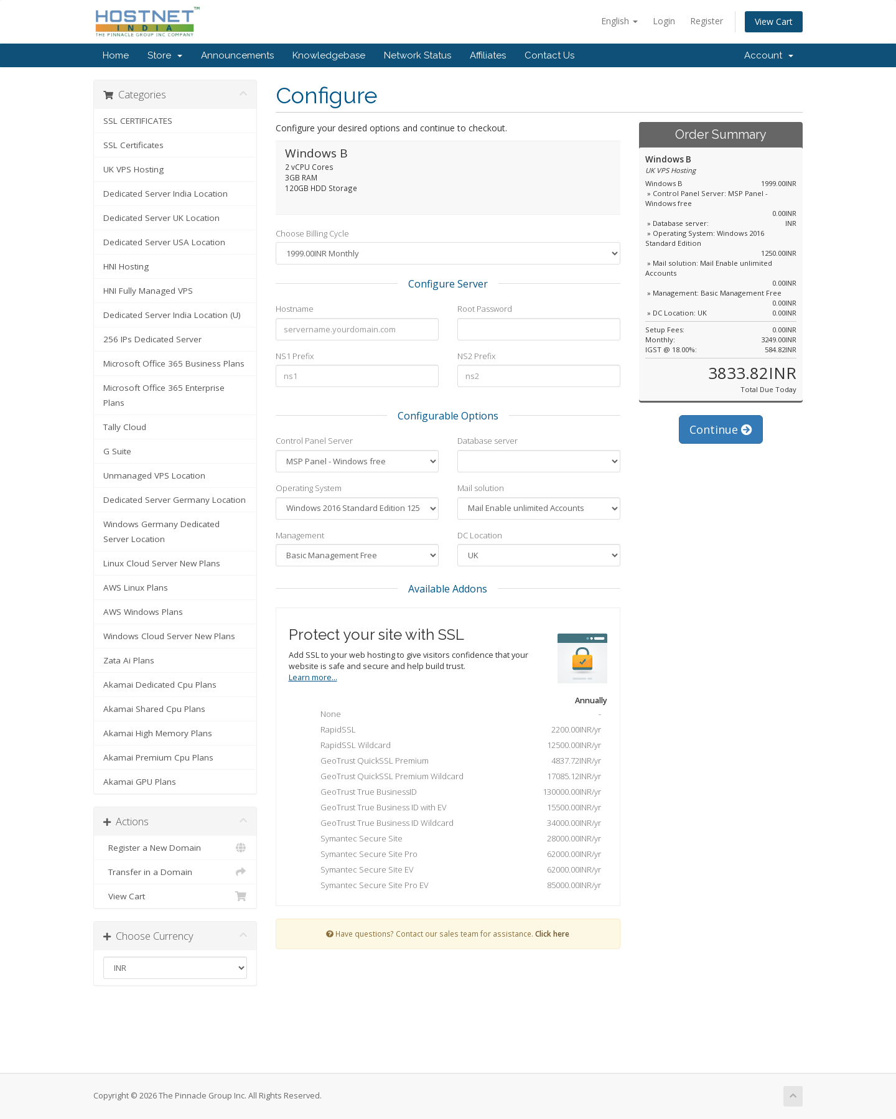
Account (768, 55)
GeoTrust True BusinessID (451, 793)
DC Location (479, 535)
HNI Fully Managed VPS (148, 290)
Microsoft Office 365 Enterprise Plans (164, 395)
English (619, 21)
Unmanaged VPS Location (154, 475)
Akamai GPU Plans (139, 781)
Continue (720, 429)
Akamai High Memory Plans (157, 733)
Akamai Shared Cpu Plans (154, 708)
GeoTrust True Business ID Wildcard (451, 824)
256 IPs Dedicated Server (152, 339)
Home (116, 55)
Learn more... (313, 677)
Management (300, 535)
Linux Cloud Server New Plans (161, 563)
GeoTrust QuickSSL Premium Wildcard (451, 777)
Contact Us (549, 55)
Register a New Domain (175, 847)
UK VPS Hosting (133, 169)
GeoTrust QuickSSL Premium (451, 762)
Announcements (237, 55)
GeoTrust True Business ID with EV (451, 808)
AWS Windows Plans (143, 611)
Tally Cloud (124, 427)
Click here (552, 934)
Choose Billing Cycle (312, 233)
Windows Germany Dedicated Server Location (161, 531)
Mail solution (480, 488)
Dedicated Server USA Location (164, 242)
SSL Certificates (133, 145)
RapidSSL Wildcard (451, 746)
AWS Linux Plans (135, 587)
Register (706, 21)
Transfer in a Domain (175, 871)
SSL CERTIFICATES (137, 120)
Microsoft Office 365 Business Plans (174, 363)
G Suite (117, 451)
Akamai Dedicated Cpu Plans (160, 684)
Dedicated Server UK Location (161, 217)
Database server (487, 440)
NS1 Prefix (295, 356)
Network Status (417, 55)
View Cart (774, 21)
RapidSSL (451, 730)
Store (164, 55)
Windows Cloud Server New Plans (169, 636)
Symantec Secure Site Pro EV (451, 886)
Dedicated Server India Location (165, 193)
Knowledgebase (328, 55)
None (451, 715)
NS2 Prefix (476, 356)
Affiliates (488, 55)
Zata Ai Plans (128, 660)
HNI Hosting (126, 266)
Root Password (484, 308)
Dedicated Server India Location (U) (172, 315)
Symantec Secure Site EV (451, 871)
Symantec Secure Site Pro (451, 855)
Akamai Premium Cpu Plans (158, 757)
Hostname (295, 308)
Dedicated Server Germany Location (174, 499)
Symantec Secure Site (451, 839)
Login (664, 21)
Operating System (309, 488)
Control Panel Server (314, 440)
